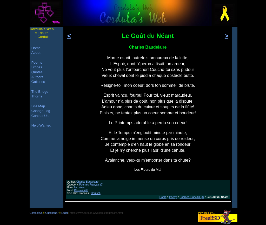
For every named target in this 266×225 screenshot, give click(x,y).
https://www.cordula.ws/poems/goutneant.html (96, 212)
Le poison (79, 187)
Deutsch (96, 193)
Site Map (38, 106)
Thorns (36, 96)
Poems (36, 62)
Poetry (173, 197)
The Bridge (39, 92)
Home (163, 197)
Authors (37, 77)
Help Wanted (41, 125)
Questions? (52, 212)
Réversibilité (81, 190)
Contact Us (40, 116)
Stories (36, 67)
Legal (64, 212)
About (36, 53)
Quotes (37, 72)
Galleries (38, 82)
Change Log (40, 111)
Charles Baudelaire (87, 181)
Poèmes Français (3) (91, 184)
